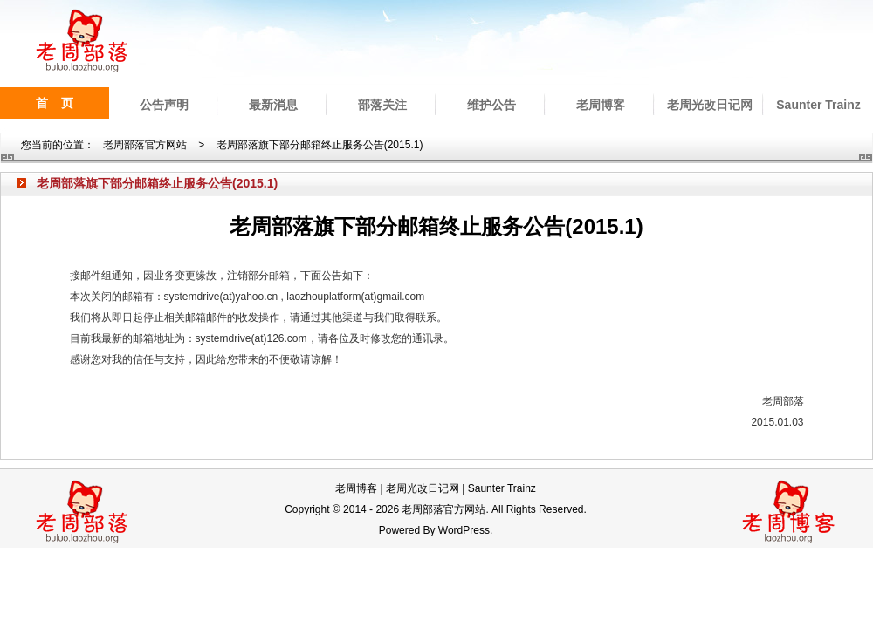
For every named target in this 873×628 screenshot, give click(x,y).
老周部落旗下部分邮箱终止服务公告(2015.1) (320, 145)
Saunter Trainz (818, 105)
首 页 (55, 103)
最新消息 (273, 105)
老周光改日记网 (710, 105)
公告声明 (164, 105)
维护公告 (491, 105)
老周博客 (600, 105)
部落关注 (382, 105)
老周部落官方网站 (145, 145)
